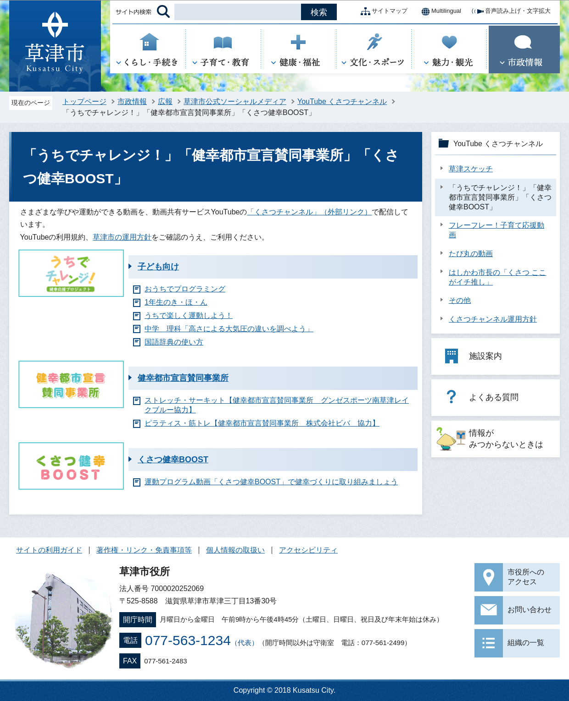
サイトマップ (382, 11)
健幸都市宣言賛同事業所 (183, 378)
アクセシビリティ (308, 550)
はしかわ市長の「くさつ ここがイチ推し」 (497, 277)
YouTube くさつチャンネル (342, 101)
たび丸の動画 (471, 253)
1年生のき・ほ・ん (176, 302)
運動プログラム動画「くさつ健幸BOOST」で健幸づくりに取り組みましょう (271, 482)
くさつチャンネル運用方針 (493, 319)
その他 (460, 300)
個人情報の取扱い (235, 550)
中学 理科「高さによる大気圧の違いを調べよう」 (229, 329)
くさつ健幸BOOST (173, 459)
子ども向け (158, 266)
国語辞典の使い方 (174, 342)
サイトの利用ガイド (49, 550)
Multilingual (439, 11)
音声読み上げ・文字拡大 (510, 11)
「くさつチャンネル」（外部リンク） (309, 212)
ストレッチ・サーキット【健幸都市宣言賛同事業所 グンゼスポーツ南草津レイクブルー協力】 (277, 405)
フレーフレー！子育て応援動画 (496, 230)
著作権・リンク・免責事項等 (144, 550)
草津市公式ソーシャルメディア (235, 101)
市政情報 (132, 101)
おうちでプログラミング (185, 289)
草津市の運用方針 (122, 237)
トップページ (84, 101)
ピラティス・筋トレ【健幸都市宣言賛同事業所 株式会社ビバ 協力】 (262, 423)
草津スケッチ (471, 169)
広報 (165, 101)
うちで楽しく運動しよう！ (189, 315)
